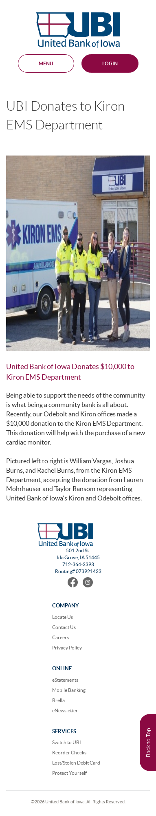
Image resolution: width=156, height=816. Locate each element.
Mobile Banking (69, 690)
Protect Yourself (69, 773)
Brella (58, 700)
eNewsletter (65, 710)
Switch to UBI (66, 742)
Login (110, 63)
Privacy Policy (67, 647)
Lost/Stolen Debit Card (76, 762)
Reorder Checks (69, 752)
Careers (60, 637)
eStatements (65, 680)
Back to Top (148, 742)
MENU (46, 63)
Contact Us (64, 627)
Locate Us (62, 617)
